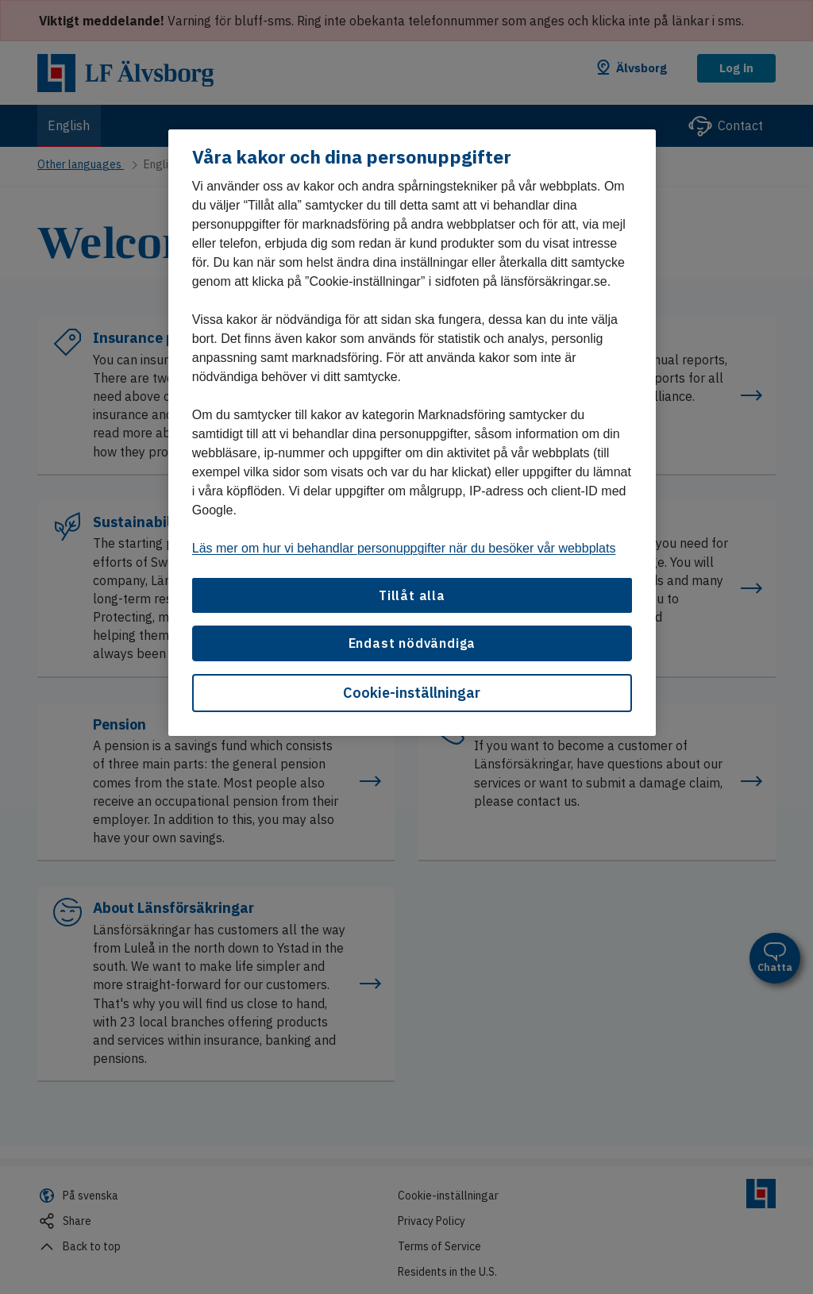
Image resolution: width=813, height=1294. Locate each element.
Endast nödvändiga (412, 643)
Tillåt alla (412, 595)
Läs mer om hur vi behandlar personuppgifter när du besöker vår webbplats (404, 548)
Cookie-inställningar (411, 693)
